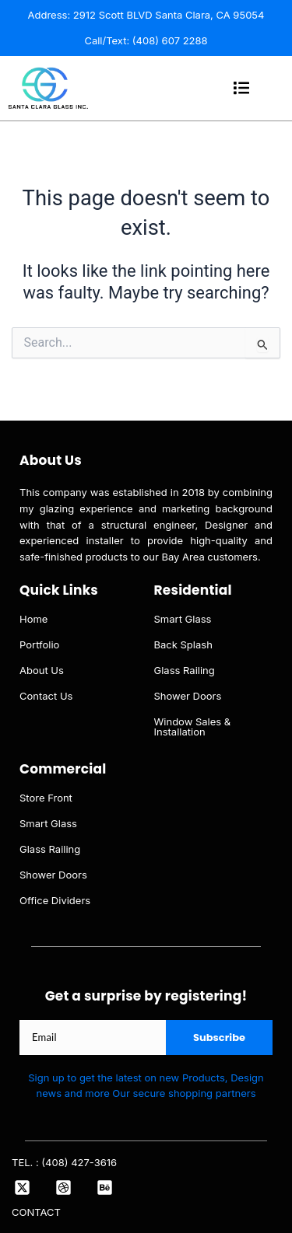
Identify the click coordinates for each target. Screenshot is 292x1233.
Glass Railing (184, 670)
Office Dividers (54, 900)
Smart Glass (183, 619)
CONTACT (36, 1212)
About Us (41, 670)
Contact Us (45, 696)
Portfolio (39, 644)
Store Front (45, 797)
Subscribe (219, 1037)
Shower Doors (188, 696)
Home (33, 619)
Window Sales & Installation (192, 726)
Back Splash (183, 644)
